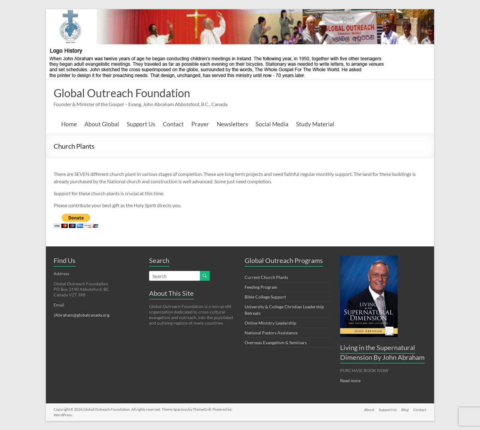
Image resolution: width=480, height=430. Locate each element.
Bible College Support (265, 296)
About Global (101, 123)
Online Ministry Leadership (270, 322)
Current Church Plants (266, 277)
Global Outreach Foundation (122, 93)
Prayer (200, 123)
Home (69, 123)
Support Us (141, 123)
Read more (350, 380)
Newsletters (232, 123)
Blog (405, 409)
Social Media (272, 123)
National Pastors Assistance (271, 332)
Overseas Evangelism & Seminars (276, 342)
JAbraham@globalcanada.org (81, 315)
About (368, 409)
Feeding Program (261, 287)
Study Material (315, 123)
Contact (173, 123)
